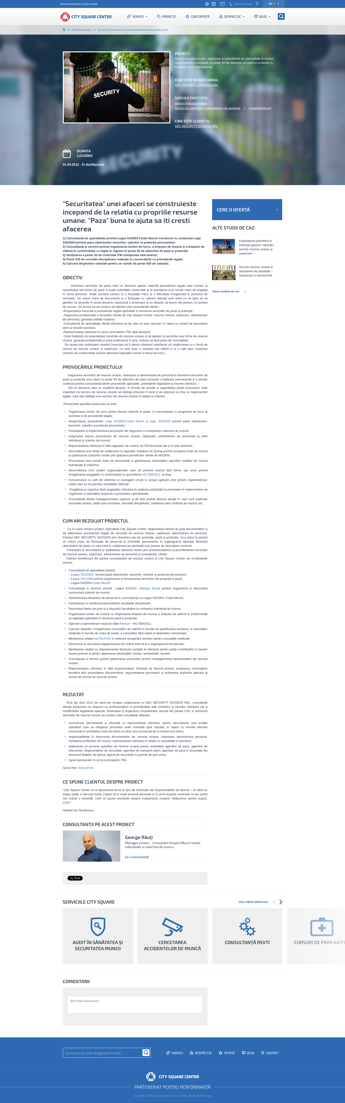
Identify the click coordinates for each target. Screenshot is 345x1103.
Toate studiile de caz (228, 291)
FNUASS (104, 638)
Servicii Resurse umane (191, 103)
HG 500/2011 (151, 474)
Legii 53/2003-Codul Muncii (125, 421)
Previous (273, 902)
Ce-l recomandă (137, 857)
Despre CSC (233, 16)
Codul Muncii (101, 583)
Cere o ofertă (247, 209)
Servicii (138, 16)
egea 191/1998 (83, 578)
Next (280, 902)
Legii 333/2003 (160, 421)
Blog (263, 16)
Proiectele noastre (81, 29)
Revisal (125, 623)
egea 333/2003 (83, 574)
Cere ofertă (200, 16)
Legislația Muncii (260, 108)
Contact (272, 1053)
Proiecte (169, 16)
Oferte (229, 1053)
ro (272, 3)
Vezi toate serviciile (253, 901)
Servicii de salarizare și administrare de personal (207, 108)
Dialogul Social (149, 588)
